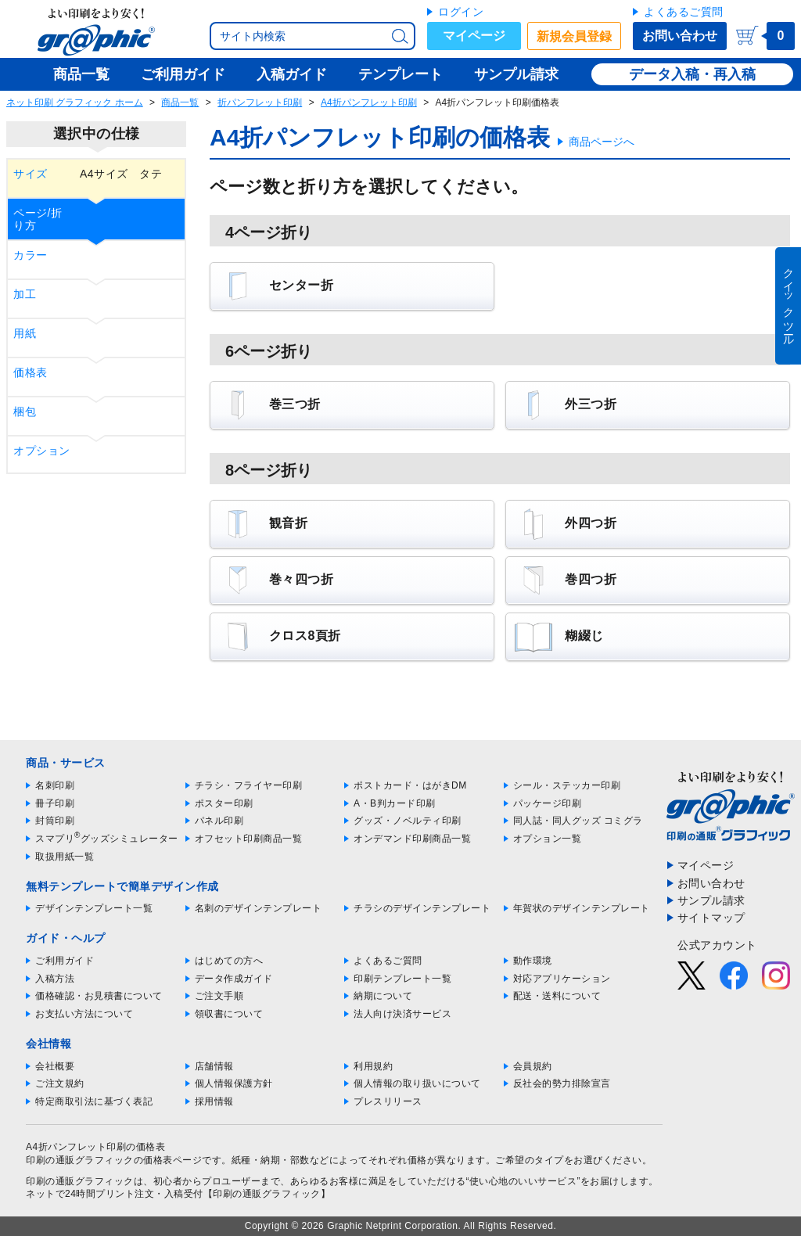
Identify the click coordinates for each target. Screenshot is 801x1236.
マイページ (474, 35)
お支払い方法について (84, 1013)
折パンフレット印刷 (259, 102)
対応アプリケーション (562, 978)
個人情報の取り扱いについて (417, 1083)
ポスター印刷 (224, 803)
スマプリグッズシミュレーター (106, 838)
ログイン (460, 11)
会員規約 (532, 1066)
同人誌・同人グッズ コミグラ (578, 820)
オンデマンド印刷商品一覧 (412, 838)
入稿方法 (54, 978)
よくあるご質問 (684, 11)
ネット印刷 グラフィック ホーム (74, 102)
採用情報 (214, 1101)
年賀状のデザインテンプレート (581, 908)
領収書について (229, 1013)
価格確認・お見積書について (99, 995)
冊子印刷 (54, 803)
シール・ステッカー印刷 (567, 785)
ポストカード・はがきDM (410, 785)
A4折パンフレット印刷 (369, 102)
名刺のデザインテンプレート (258, 908)
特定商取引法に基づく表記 (94, 1101)
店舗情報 (214, 1066)
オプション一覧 (547, 838)
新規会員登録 (574, 36)
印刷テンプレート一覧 (402, 978)
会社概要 (54, 1066)
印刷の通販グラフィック (80, 1181)
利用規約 (373, 1066)
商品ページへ (601, 141)
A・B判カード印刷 (395, 803)
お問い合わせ (679, 35)
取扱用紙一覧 (64, 856)
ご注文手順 (219, 995)
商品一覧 (180, 102)
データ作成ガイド (234, 978)
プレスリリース (388, 1101)
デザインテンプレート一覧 (94, 908)
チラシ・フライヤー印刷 (249, 785)
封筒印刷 (54, 820)
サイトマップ (711, 917)
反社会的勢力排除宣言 (562, 1083)
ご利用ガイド (64, 960)
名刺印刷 (54, 785)
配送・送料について (557, 995)
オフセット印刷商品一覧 (249, 838)
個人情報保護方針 (234, 1083)
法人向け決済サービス (402, 1013)
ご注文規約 (59, 1083)
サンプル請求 (711, 900)
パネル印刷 (219, 820)
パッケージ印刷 (547, 803)
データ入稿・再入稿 (692, 74)
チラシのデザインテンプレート (422, 908)
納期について (383, 995)
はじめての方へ (229, 960)
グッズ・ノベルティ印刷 (408, 820)
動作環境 (532, 960)
